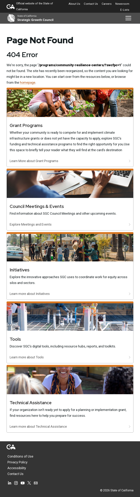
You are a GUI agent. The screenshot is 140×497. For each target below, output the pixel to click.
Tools (15, 339)
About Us (74, 3)
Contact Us (91, 3)
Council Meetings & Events (37, 206)
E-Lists (124, 9)
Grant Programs (26, 125)
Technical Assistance (31, 402)
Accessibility (16, 468)
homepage (27, 82)
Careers (107, 3)
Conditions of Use (20, 456)
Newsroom (122, 3)
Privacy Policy (17, 462)
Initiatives (19, 270)
